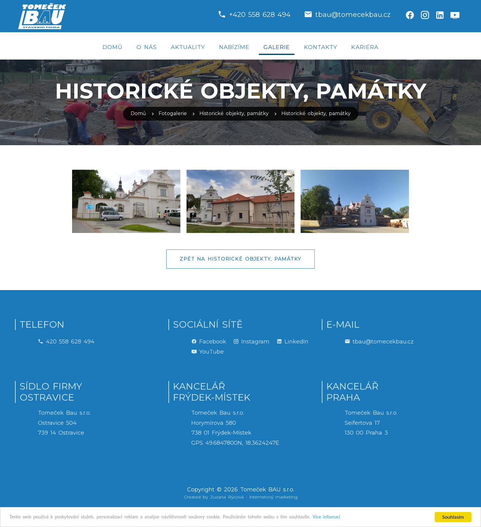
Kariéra (365, 47)
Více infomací (344, 517)
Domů (112, 47)
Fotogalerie (173, 113)
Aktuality (188, 47)
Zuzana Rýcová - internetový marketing (254, 497)
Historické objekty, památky (234, 113)
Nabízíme (234, 47)
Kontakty (320, 47)
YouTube (255, 351)
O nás (147, 47)
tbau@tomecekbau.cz (353, 14)
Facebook (256, 341)
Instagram (299, 341)
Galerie (277, 47)
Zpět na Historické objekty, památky (240, 259)
